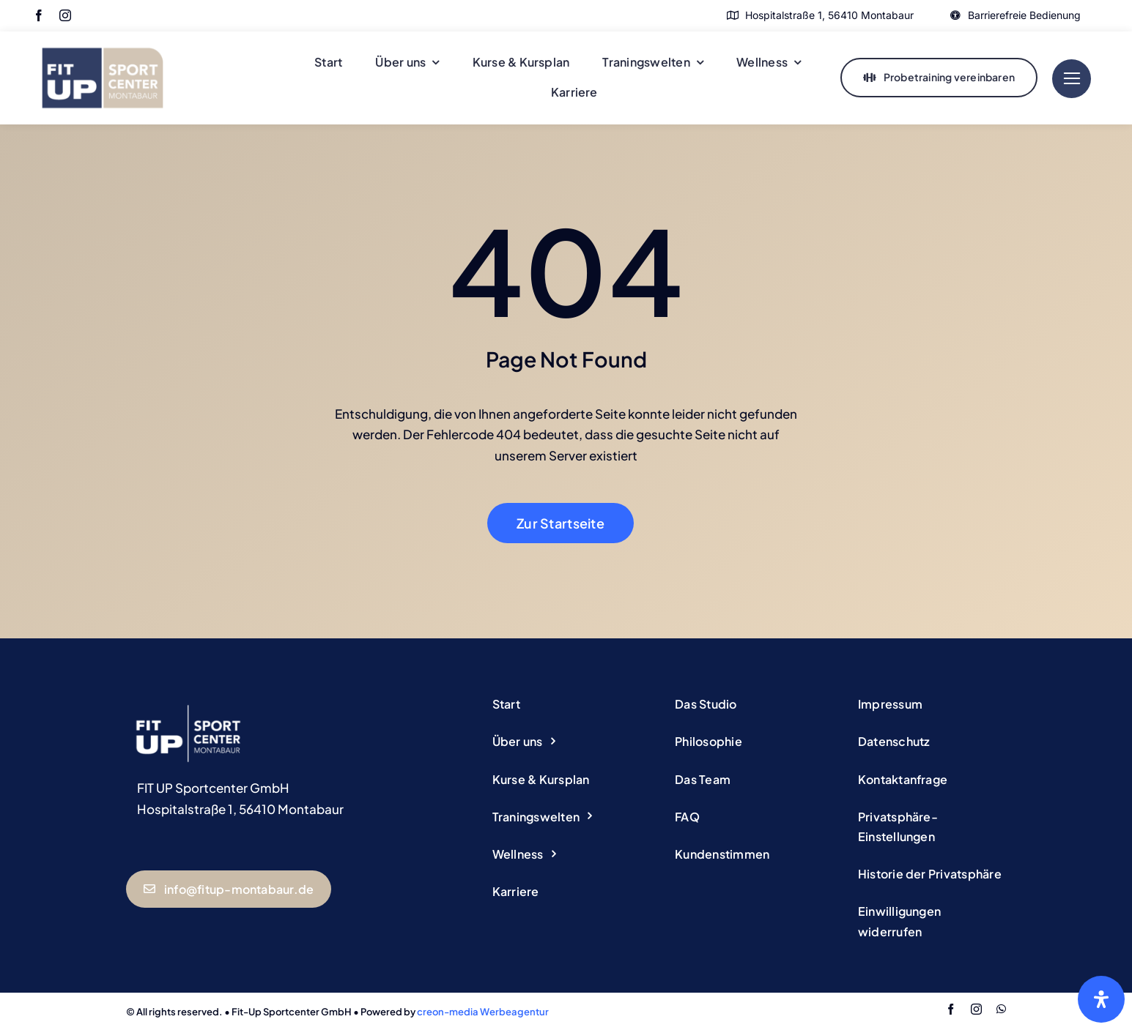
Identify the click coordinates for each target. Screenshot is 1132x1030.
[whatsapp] (1001, 1009)
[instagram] (65, 15)
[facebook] (39, 15)
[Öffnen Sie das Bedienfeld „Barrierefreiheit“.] (1101, 999)
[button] (932, 827)
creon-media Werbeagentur (483, 1012)
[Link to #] (1071, 78)
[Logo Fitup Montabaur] (103, 37)
